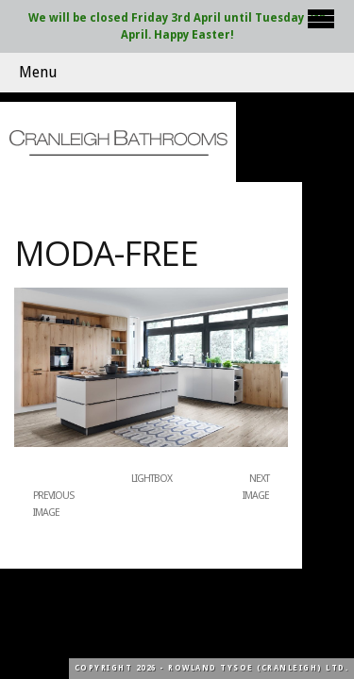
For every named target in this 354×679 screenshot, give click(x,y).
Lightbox (151, 478)
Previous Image (53, 504)
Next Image (256, 487)
